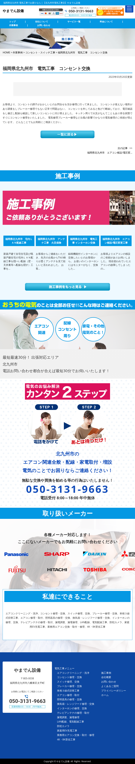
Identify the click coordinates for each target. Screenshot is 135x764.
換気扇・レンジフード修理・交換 (75, 704)
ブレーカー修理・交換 (69, 686)
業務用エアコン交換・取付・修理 (75, 735)
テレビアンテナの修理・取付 (73, 712)
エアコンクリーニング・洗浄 (73, 673)
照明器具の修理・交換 (69, 699)
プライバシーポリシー (113, 690)
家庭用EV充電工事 (67, 730)
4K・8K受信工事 (66, 739)
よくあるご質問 (110, 686)
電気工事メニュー (64, 668)
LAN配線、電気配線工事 (70, 721)
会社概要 (106, 677)
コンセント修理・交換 (69, 677)
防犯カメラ (63, 726)
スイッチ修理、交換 (68, 681)
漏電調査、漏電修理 (68, 717)
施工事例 (106, 673)
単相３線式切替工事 (68, 690)
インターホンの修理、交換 (72, 708)
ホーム (105, 695)
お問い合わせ (108, 681)
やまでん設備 (62, 761)
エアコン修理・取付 (68, 695)
